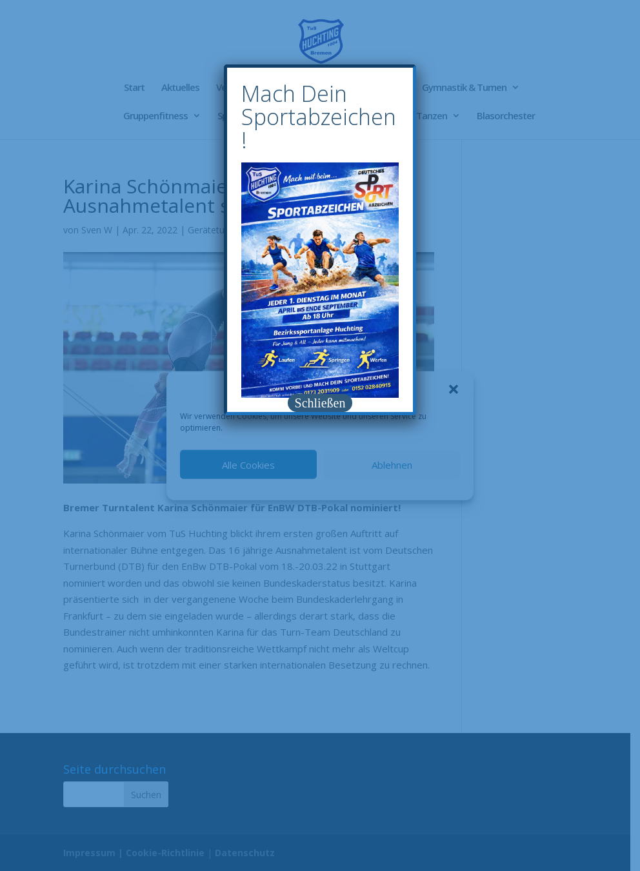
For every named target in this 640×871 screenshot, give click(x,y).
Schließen (320, 403)
